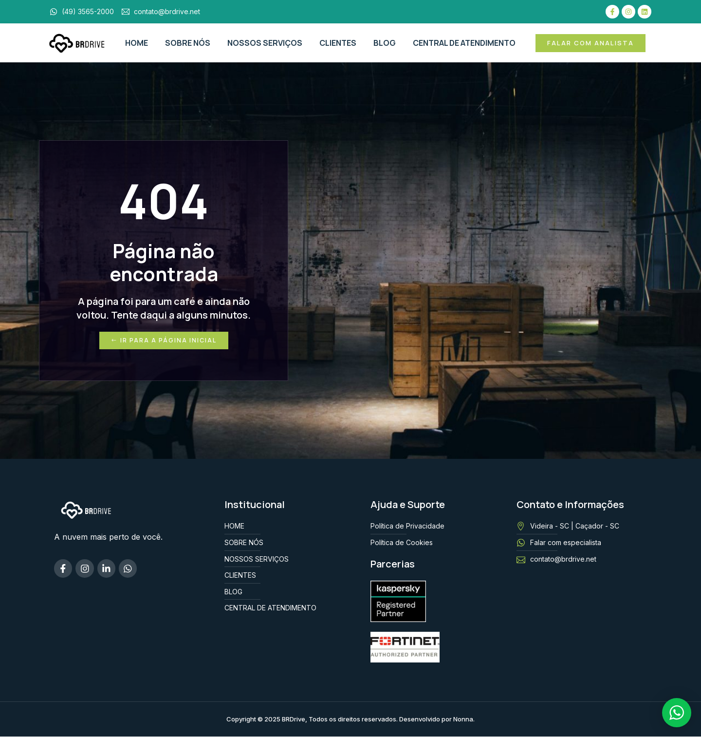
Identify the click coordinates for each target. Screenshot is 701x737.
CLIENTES (337, 43)
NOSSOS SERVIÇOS (264, 43)
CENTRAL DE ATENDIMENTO (464, 43)
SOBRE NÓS (187, 43)
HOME (136, 43)
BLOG (384, 43)
